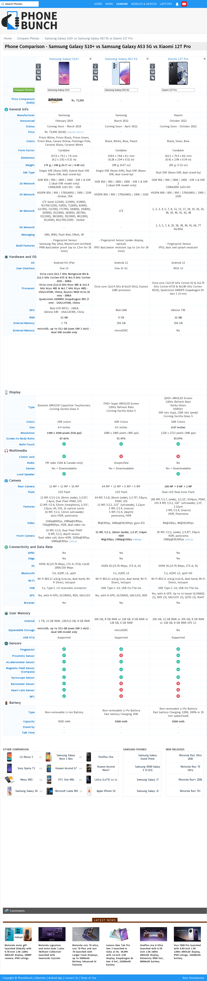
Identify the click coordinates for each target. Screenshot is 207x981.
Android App (55, 978)
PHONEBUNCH (39, 20)
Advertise (40, 978)
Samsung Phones (135, 749)
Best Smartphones (193, 978)
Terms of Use (88, 978)
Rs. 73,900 (64, 100)
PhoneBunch (25, 978)
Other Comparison (16, 749)
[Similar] (73, 541)
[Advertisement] (104, 362)
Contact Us (71, 978)
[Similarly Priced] (75, 132)
